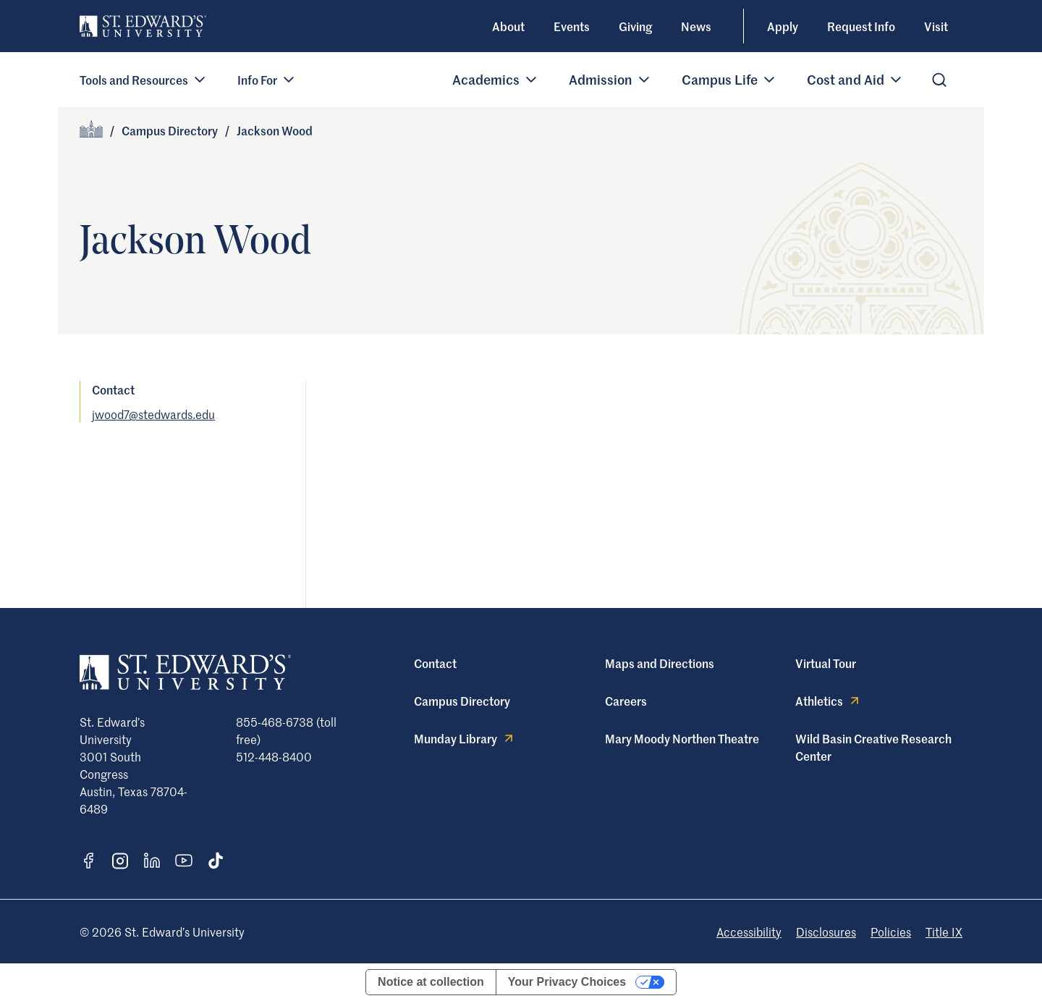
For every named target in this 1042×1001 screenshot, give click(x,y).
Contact (435, 663)
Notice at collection (431, 982)
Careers (626, 701)
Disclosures (826, 931)
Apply (782, 26)
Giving (635, 26)
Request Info (861, 26)
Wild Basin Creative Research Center (873, 747)
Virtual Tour (825, 663)
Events (572, 26)
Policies (891, 931)
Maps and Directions (659, 663)
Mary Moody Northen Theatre (682, 738)
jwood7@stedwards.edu (153, 414)
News (696, 26)
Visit (936, 26)
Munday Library (465, 738)
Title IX (943, 931)
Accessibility (749, 931)
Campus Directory (170, 130)
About (508, 26)
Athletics (828, 701)
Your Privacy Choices (567, 982)
